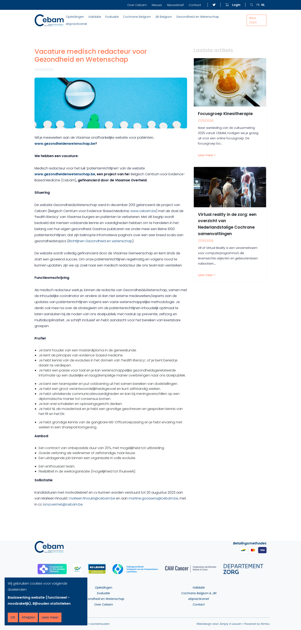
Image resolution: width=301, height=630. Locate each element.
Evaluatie (112, 17)
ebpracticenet (76, 24)
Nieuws (157, 5)
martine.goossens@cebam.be (153, 498)
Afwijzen (28, 617)
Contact (195, 5)
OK (12, 617)
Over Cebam (137, 5)
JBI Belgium (163, 17)
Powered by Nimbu (257, 624)
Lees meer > (207, 155)
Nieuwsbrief (175, 5)
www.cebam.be (143, 211)
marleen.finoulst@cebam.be (92, 498)
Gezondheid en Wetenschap (197, 17)
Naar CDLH (252, 20)
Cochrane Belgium (137, 17)
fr (258, 5)
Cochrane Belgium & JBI (198, 593)
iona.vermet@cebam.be (63, 504)
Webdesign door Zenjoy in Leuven (218, 624)
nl (263, 5)
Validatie (94, 17)
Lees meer (50, 617)
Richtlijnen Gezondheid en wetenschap (100, 241)
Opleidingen (75, 17)
